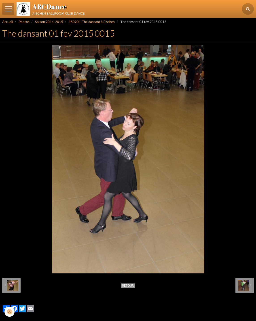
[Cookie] (9, 312)
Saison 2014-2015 (49, 22)
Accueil (7, 22)
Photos (24, 22)
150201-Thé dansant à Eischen (92, 22)
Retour (128, 285)
